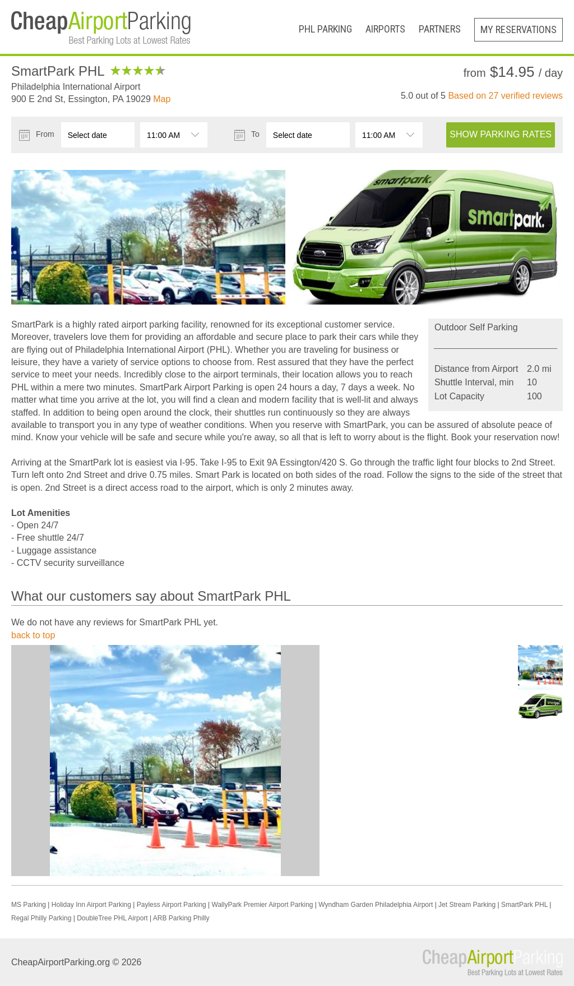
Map (161, 99)
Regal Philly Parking (41, 918)
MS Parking (28, 905)
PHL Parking (325, 29)
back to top (33, 635)
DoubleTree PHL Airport (112, 918)
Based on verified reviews (505, 95)
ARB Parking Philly (181, 918)
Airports (385, 29)
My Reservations (518, 29)
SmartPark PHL (524, 905)
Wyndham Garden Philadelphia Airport (375, 905)
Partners (440, 29)
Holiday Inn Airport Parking (91, 905)
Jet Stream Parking (467, 905)
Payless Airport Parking (171, 905)
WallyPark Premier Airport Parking (262, 905)
